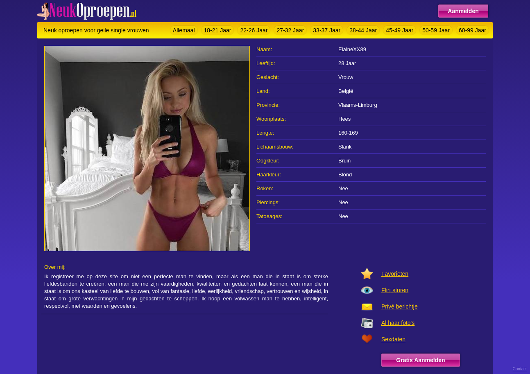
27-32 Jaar (290, 30)
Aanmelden (463, 11)
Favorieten (394, 273)
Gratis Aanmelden (420, 360)
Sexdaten (393, 339)
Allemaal (184, 30)
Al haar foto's (397, 323)
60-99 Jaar (472, 30)
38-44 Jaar (363, 30)
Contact (520, 369)
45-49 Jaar (399, 30)
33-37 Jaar (326, 30)
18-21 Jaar (217, 30)
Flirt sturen (394, 290)
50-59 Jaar (436, 30)
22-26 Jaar (253, 30)
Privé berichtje (399, 306)
